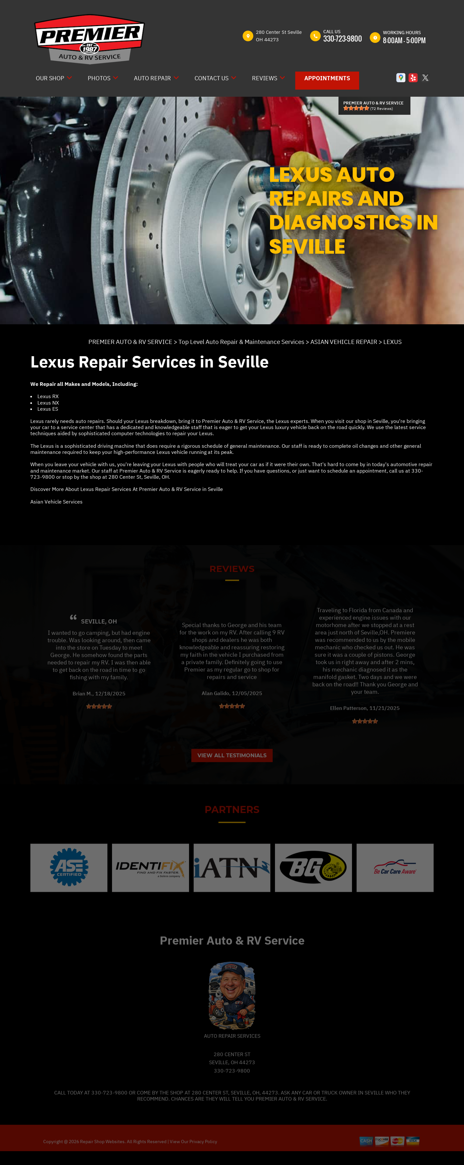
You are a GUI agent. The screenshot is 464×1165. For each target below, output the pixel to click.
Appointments (327, 78)
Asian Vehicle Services (56, 501)
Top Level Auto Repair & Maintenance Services (241, 342)
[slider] (356, 108)
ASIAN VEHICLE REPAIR (343, 342)
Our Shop (50, 78)
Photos (99, 78)
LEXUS (392, 342)
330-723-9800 (342, 38)
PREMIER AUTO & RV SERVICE (130, 342)
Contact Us (211, 78)
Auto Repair (152, 78)
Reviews (264, 78)
